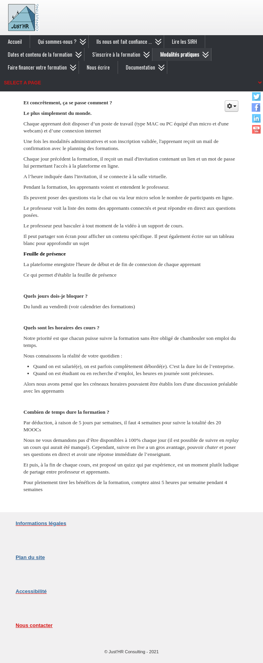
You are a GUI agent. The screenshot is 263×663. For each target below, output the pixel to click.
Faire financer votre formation (37, 67)
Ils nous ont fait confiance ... (124, 41)
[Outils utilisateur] (231, 106)
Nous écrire (98, 67)
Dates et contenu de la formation (40, 54)
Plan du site (30, 557)
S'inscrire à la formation (116, 54)
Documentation (140, 67)
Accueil (15, 41)
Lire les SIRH (184, 41)
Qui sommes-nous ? (57, 41)
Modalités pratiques (179, 54)
